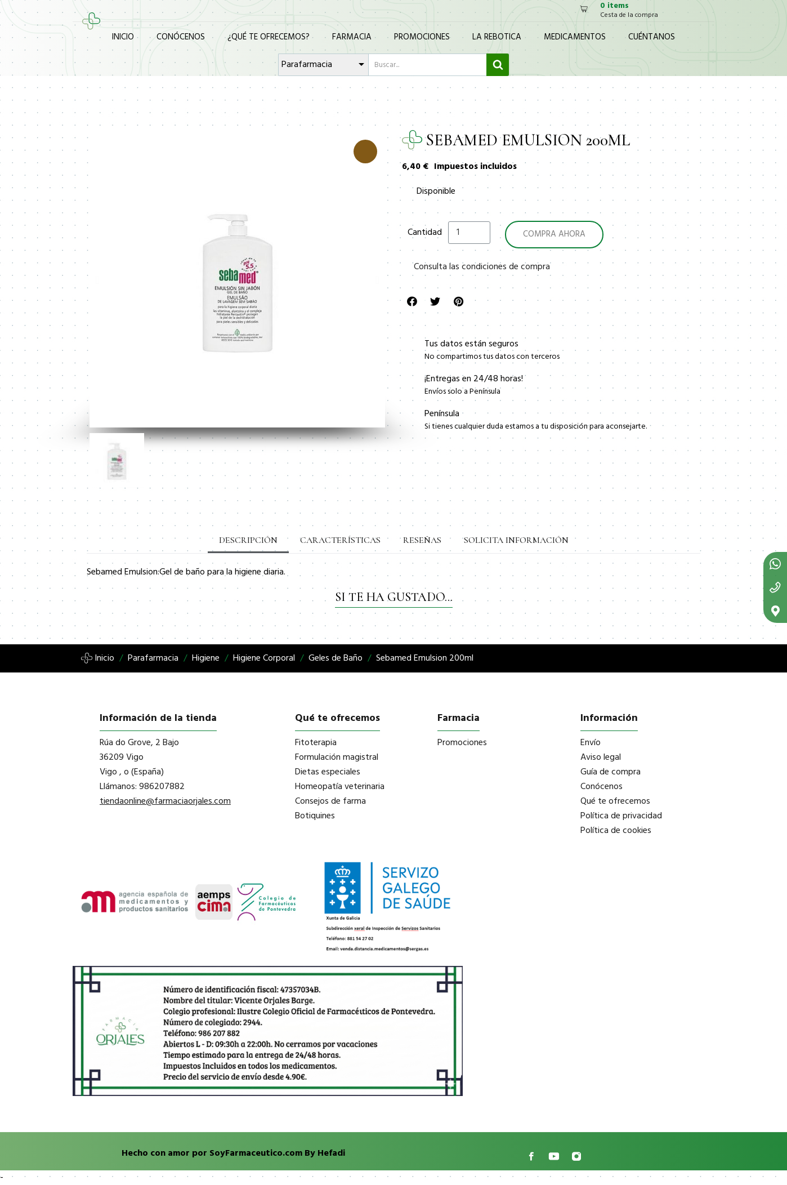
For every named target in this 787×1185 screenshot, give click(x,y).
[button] (97, 280)
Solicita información (516, 540)
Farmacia (352, 37)
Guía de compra (610, 772)
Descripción (248, 540)
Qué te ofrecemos (615, 801)
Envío (590, 743)
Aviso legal (600, 757)
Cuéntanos (651, 37)
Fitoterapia (316, 743)
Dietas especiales (327, 772)
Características (340, 540)
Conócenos (180, 37)
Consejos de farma (330, 801)
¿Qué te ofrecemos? (268, 37)
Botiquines (315, 816)
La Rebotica (496, 37)
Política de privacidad (621, 816)
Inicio (123, 37)
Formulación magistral (336, 757)
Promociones (422, 37)
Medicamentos (575, 37)
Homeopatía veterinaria (339, 786)
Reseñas (422, 540)
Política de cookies (615, 830)
